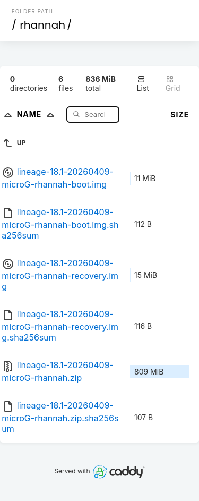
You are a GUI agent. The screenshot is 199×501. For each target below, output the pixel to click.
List (143, 83)
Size (179, 114)
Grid (173, 83)
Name (38, 113)
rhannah (42, 25)
